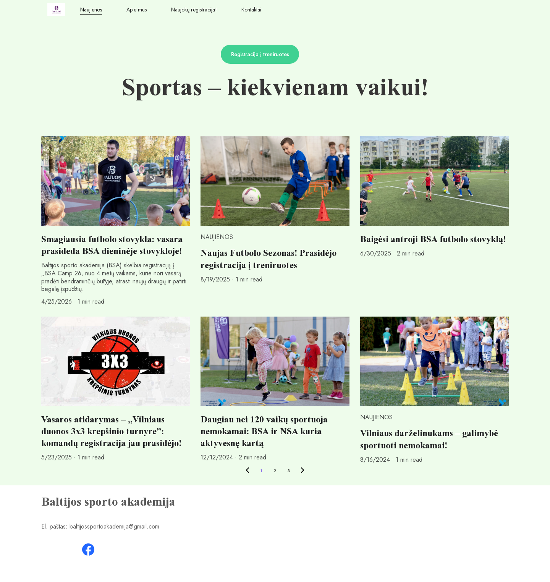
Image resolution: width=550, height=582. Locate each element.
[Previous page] (247, 471)
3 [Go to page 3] (289, 470)
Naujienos (91, 9)
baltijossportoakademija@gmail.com (114, 526)
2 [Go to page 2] (275, 470)
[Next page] (302, 471)
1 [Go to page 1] (261, 470)
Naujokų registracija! (194, 9)
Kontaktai (251, 9)
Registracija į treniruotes (260, 54)
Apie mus (136, 9)
